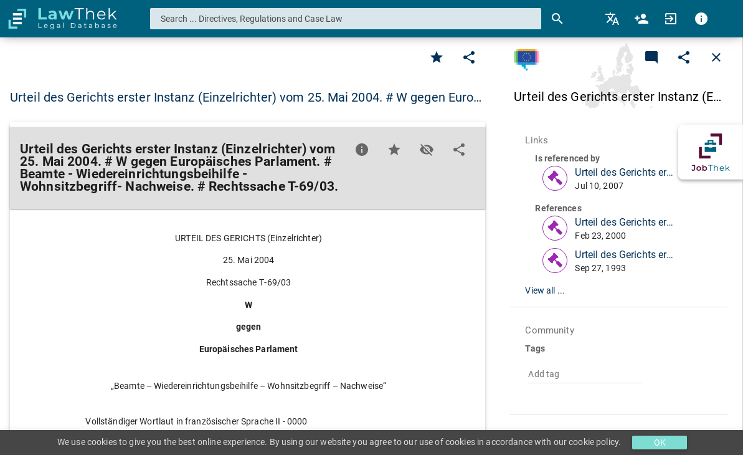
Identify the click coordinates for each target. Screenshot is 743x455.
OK (660, 443)
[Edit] (469, 57)
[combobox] (346, 18)
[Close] (716, 57)
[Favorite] (436, 57)
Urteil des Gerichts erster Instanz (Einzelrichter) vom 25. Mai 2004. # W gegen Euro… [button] (245, 97)
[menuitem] (613, 18)
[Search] (557, 18)
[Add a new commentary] (651, 57)
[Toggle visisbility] (426, 149)
